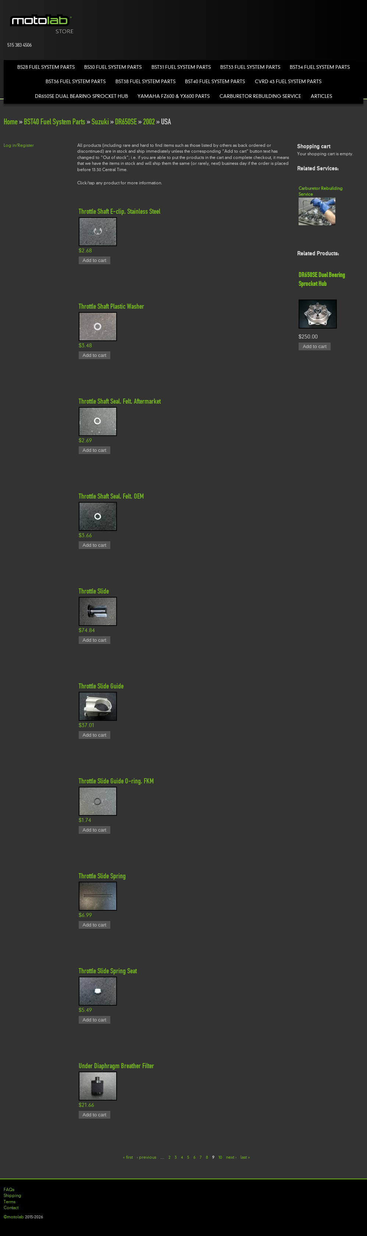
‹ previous (146, 1156)
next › (231, 1156)
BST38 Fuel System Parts (145, 81)
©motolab (14, 1216)
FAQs (9, 1189)
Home (11, 122)
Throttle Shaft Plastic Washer (111, 306)
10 (220, 1156)
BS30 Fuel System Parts (113, 67)
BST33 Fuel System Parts (250, 67)
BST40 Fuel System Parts (215, 81)
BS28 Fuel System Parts (46, 67)
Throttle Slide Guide (101, 685)
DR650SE (126, 122)
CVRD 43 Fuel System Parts (288, 81)
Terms (9, 1201)
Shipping (12, 1195)
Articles (321, 96)
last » (245, 1156)
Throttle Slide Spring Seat (108, 970)
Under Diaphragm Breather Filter (116, 1065)
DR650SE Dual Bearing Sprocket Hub (81, 96)
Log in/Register (19, 145)
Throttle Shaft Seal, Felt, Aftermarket (120, 401)
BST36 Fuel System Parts (76, 81)
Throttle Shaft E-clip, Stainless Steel (119, 211)
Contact (11, 1207)
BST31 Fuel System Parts (181, 67)
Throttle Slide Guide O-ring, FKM (116, 780)
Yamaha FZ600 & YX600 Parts (174, 96)
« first (128, 1156)
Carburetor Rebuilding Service (260, 96)
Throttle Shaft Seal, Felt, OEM (111, 496)
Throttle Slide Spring (102, 875)
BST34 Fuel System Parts (320, 67)
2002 (149, 122)
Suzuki (100, 122)
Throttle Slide (94, 591)
